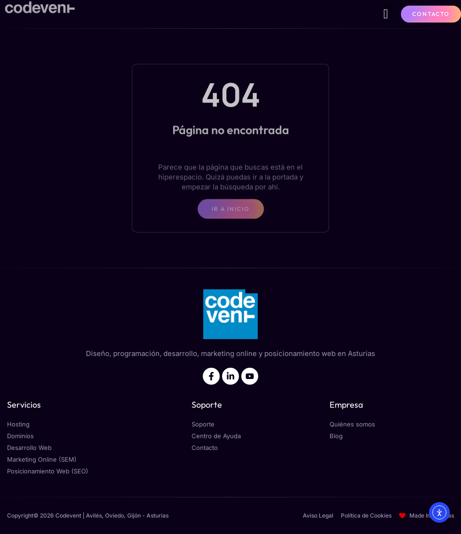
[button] (386, 14)
